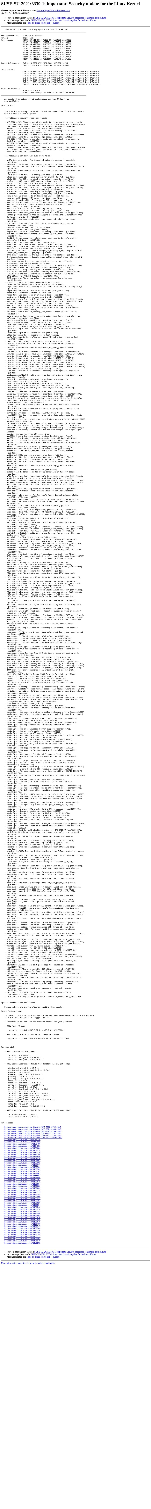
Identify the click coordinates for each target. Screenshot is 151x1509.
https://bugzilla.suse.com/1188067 (22, 1402)
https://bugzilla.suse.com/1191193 (22, 1481)
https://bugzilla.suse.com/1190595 (22, 1448)
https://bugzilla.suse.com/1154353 (22, 1369)
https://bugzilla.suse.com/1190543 (22, 1443)
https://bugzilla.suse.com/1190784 (22, 1473)
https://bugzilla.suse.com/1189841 (22, 1412)
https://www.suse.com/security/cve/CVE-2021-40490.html (33, 1359)
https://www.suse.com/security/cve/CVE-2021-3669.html (32, 1349)
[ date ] (29, 23)
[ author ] (56, 23)
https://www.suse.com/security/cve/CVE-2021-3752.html (32, 1354)
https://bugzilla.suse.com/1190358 (22, 1428)
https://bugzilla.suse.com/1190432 (22, 1433)
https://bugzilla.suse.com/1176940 (22, 1382)
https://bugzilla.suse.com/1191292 (22, 1486)
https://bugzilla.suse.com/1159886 (22, 1372)
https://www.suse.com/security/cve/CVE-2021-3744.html (32, 1352)
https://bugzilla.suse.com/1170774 (22, 1377)
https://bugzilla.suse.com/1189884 (22, 1415)
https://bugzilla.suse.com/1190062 (22, 1420)
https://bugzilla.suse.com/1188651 (22, 1405)
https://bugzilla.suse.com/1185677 (22, 1392)
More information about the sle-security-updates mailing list (28, 1506)
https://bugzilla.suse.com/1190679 (22, 1460)
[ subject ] (46, 23)
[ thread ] (37, 23)
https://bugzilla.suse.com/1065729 (22, 1362)
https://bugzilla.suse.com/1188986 (22, 1407)
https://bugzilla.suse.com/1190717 (22, 1465)
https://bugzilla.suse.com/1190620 (22, 1455)
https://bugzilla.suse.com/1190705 (22, 1463)
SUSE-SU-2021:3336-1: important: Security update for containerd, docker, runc (70, 18)
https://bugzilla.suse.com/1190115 (22, 1422)
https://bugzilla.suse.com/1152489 (22, 1367)
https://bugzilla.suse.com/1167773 (22, 1374)
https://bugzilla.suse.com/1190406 (22, 1430)
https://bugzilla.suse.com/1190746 (22, 1468)
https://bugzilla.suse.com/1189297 (22, 1410)
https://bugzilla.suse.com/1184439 (22, 1385)
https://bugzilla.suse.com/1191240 (22, 1483)
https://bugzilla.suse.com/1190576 (22, 1445)
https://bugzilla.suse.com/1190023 (22, 1417)
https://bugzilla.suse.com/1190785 (22, 1476)
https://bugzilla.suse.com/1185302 (22, 1390)
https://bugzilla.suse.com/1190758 (22, 1471)
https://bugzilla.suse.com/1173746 (22, 1380)
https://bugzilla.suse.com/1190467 (22, 1435)
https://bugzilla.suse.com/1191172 (22, 1478)
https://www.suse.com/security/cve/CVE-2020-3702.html (32, 1347)
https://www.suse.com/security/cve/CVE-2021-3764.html (32, 1357)
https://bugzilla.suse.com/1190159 (22, 1425)
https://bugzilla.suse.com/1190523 (22, 1438)
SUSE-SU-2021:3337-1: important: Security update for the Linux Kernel (63, 20)
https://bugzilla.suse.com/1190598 (22, 1453)
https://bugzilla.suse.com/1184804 (22, 1387)
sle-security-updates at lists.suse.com (53, 10)
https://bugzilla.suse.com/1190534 (22, 1440)
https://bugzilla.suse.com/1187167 (22, 1400)
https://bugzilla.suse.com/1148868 (22, 1364)
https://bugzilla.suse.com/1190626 (22, 1458)
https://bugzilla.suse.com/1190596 (22, 1450)
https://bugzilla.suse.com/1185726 (22, 1395)
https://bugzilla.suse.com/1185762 (22, 1397)
